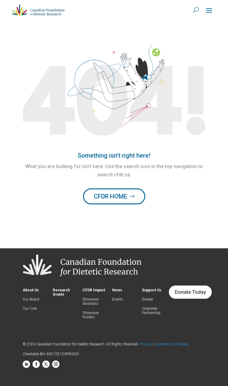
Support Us (152, 290)
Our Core (30, 308)
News (117, 290)
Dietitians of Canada (172, 344)
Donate (147, 299)
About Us (31, 290)
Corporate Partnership (151, 310)
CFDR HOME (110, 196)
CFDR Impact (93, 290)
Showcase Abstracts (90, 301)
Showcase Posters (90, 315)
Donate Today (190, 292)
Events (117, 299)
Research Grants (61, 292)
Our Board (31, 299)
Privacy (146, 344)
